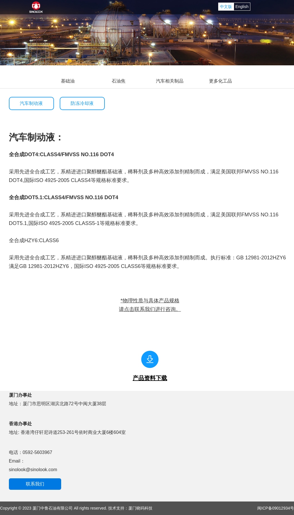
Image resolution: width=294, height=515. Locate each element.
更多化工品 (220, 81)
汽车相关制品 (169, 81)
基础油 (68, 81)
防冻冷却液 (82, 103)
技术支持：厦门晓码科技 (130, 508)
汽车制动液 (31, 103)
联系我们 (35, 483)
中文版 (226, 6)
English (242, 6)
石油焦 (118, 81)
